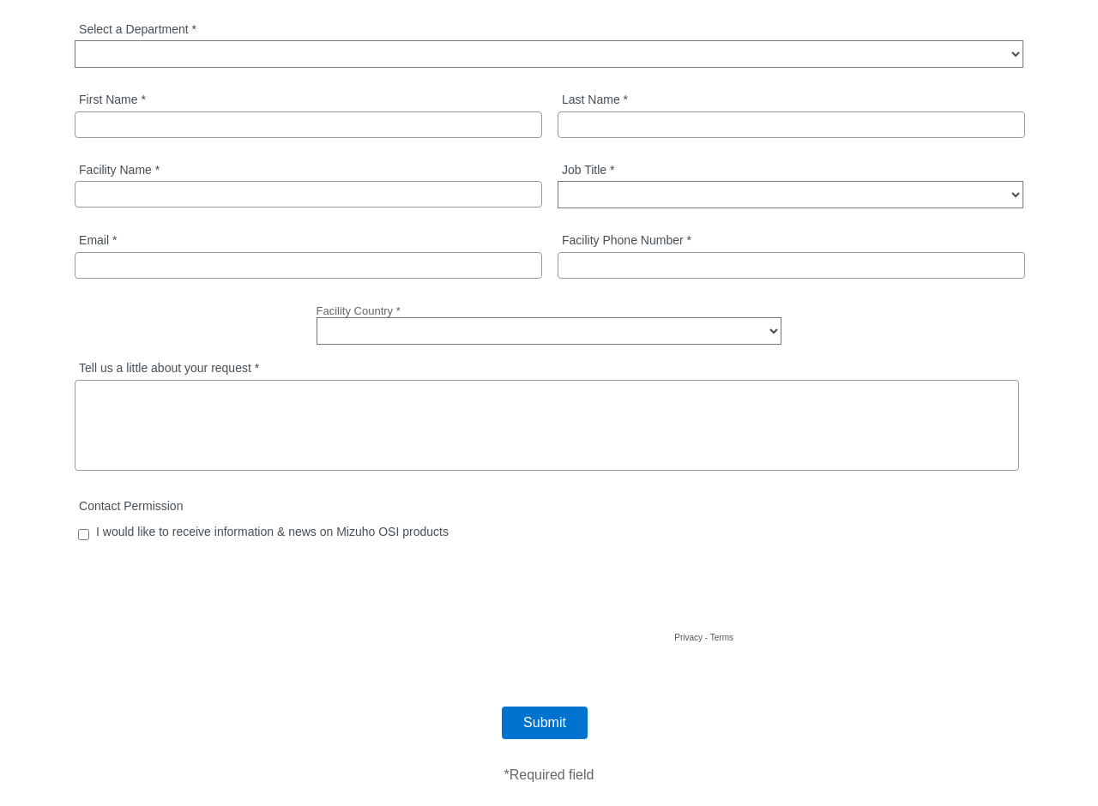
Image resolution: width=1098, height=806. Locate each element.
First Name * (112, 99)
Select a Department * (137, 29)
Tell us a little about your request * (169, 368)
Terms (721, 637)
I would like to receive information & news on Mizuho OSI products (272, 532)
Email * (98, 240)
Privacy (688, 637)
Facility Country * (359, 310)
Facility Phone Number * (626, 240)
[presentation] (606, 594)
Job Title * (588, 170)
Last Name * (595, 99)
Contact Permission (131, 506)
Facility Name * (119, 170)
